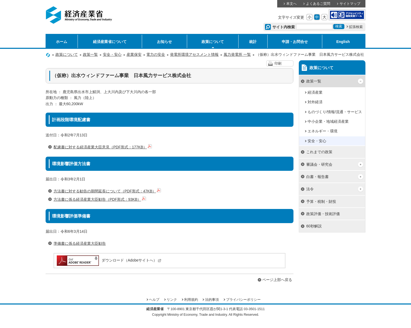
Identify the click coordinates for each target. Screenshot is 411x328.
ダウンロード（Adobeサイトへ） (108, 260)
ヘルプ (154, 300)
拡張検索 (356, 27)
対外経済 (315, 102)
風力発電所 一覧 (237, 54)
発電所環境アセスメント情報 (194, 54)
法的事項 (212, 300)
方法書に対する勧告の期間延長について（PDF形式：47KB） (107, 191)
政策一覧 (90, 54)
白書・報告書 (317, 177)
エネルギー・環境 (322, 131)
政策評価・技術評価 (323, 214)
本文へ (291, 4)
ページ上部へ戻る (277, 280)
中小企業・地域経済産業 (328, 121)
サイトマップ (350, 4)
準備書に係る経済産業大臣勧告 (80, 243)
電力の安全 (155, 54)
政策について (213, 41)
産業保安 (134, 54)
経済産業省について (110, 41)
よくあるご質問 (318, 4)
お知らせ (164, 41)
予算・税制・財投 (321, 201)
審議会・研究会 (319, 164)
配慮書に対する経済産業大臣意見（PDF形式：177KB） (103, 147)
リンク (172, 300)
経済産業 (315, 92)
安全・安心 (112, 54)
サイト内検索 (283, 27)
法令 (310, 189)
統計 (253, 41)
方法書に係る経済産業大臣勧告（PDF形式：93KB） (100, 199)
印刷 (278, 63)
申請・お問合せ (295, 41)
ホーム (61, 41)
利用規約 (191, 300)
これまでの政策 (319, 152)
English (343, 41)
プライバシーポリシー (243, 300)
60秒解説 (314, 226)
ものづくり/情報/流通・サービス (335, 112)
